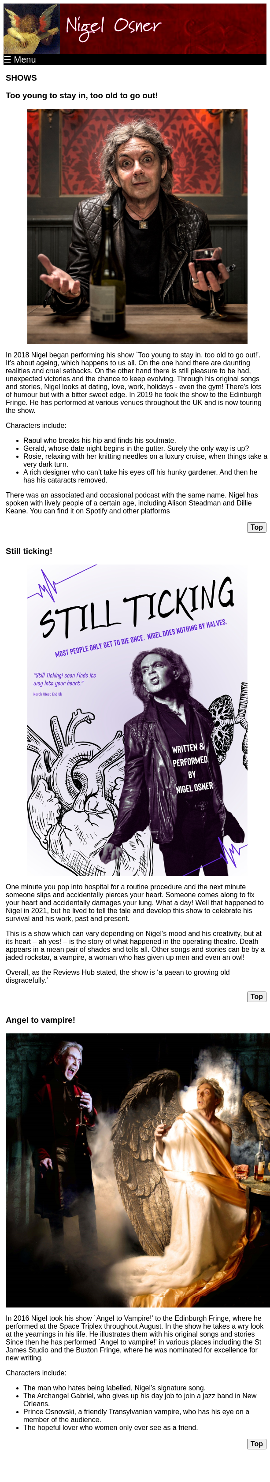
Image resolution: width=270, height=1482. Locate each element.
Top (257, 527)
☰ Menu (20, 59)
